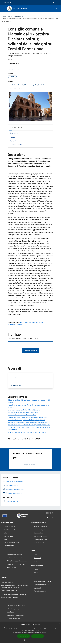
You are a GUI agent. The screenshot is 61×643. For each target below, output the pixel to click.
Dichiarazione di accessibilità (15, 615)
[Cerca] (57, 8)
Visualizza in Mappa (30, 350)
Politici (6, 539)
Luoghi (36, 569)
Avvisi (36, 561)
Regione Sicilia (7, 2)
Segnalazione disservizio (41, 585)
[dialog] (30, 632)
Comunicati (17, 16)
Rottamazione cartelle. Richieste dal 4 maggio (23, 412)
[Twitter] (52, 518)
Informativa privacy (13, 609)
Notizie (36, 555)
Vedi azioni (21, 69)
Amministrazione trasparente (16, 605)
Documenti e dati (9, 546)
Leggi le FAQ (37, 588)
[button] (30, 640)
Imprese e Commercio (40, 536)
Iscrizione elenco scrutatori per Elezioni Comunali (24, 410)
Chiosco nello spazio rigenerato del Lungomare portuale (26, 420)
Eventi (36, 572)
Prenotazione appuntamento (42, 581)
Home (4, 16)
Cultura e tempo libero (40, 530)
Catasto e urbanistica (40, 539)
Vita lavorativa (38, 533)
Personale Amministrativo (12, 542)
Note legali (10, 612)
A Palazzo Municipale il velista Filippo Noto (22, 415)
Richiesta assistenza (40, 591)
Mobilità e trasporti (39, 542)
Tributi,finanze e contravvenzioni (17, 561)
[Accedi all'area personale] (53, 2)
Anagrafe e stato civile (40, 526)
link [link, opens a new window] (47, 632)
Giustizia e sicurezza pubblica (16, 558)
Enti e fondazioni (9, 536)
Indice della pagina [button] (16, 127)
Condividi (12, 69)
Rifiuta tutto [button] (37, 636)
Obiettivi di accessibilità (14, 618)
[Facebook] (48, 518)
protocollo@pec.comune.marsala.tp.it (15, 595)
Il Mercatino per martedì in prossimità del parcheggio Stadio (27, 417)
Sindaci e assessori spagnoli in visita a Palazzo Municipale (27, 432)
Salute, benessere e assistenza (16, 564)
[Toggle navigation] (3, 8)
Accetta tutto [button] (23, 636)
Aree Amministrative (10, 530)
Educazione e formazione (14, 555)
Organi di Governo (9, 526)
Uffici (5, 533)
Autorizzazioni (11, 567)
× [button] (59, 623)
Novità (10, 16)
